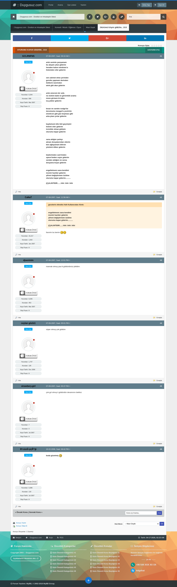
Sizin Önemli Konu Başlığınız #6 (106, 571)
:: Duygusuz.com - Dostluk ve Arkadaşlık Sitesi (31, 27)
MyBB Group (48, 584)
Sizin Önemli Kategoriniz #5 (64, 567)
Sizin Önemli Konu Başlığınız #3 (106, 560)
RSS (60, 538)
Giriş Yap (146, 5)
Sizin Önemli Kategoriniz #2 (64, 556)
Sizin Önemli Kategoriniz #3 (64, 560)
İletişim (17, 538)
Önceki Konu (22, 512)
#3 (161, 260)
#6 (161, 449)
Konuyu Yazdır (21, 523)
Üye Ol (161, 5)
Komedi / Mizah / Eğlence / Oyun (68, 27)
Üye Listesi (71, 5)
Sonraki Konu (35, 512)
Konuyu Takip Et (21, 526)
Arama (60, 5)
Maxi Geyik (90, 27)
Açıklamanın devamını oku (26, 558)
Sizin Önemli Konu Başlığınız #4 (106, 564)
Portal (50, 5)
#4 (161, 323)
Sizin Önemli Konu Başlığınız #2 (106, 556)
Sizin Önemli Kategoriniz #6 (64, 571)
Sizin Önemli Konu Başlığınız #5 (106, 567)
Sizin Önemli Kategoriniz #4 (64, 564)
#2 (161, 197)
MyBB (29, 584)
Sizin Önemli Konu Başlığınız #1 (106, 553)
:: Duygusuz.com (27, 5)
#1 (161, 56)
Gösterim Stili (153, 50)
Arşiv (49, 538)
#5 (161, 386)
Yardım (83, 5)
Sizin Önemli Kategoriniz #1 (64, 553)
